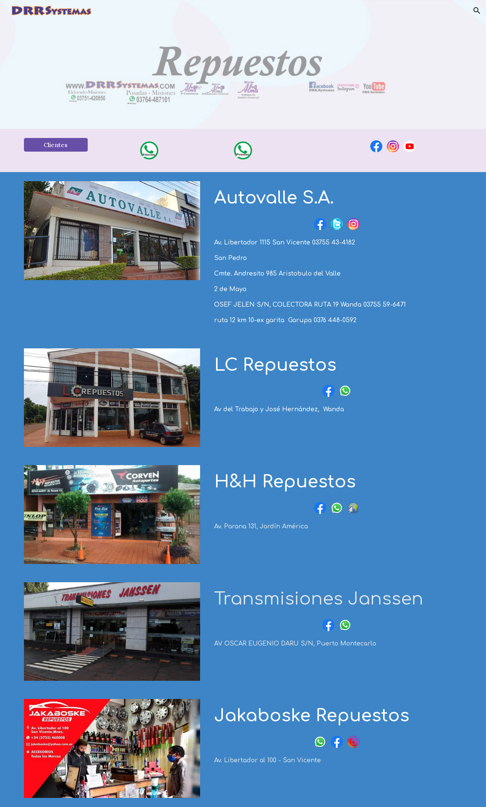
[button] (477, 11)
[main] (336, 198)
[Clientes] (55, 145)
